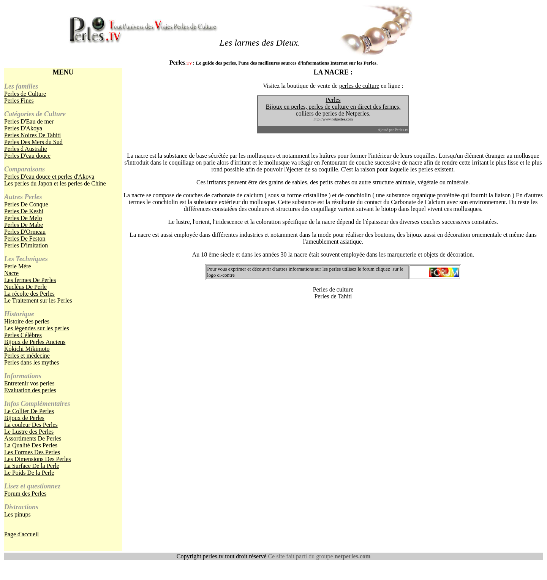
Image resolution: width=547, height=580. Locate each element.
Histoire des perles (26, 321)
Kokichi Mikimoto (27, 348)
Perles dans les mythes (31, 362)
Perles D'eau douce (27, 155)
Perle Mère (17, 266)
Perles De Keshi (23, 211)
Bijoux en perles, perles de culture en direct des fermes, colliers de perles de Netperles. (333, 112)
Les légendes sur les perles (36, 328)
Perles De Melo (23, 218)
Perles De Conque (26, 204)
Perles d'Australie (25, 149)
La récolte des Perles (29, 293)
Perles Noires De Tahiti (32, 135)
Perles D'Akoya (23, 128)
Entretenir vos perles (29, 383)
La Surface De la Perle (31, 466)
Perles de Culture (25, 93)
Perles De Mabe (23, 225)
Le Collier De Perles (29, 411)
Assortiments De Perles (32, 438)
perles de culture (359, 85)
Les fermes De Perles (30, 280)
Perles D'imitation (26, 245)
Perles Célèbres (23, 335)
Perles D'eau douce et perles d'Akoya (49, 176)
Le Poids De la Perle (29, 472)
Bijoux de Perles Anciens (34, 342)
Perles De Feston (24, 238)
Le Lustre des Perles (29, 431)
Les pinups (17, 514)
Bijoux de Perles (24, 418)
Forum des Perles (25, 493)
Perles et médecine (27, 355)
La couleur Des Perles (31, 425)
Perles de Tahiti (333, 296)
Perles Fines (19, 100)
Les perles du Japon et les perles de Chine (55, 183)
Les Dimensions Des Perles (37, 459)
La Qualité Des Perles (30, 445)
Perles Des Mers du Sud (33, 142)
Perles (333, 100)
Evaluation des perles (30, 390)
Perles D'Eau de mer (29, 121)
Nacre (11, 273)
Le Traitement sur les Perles (38, 300)
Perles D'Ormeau (25, 231)
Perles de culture (333, 289)
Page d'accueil (21, 534)
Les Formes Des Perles (32, 452)
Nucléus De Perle (25, 287)
